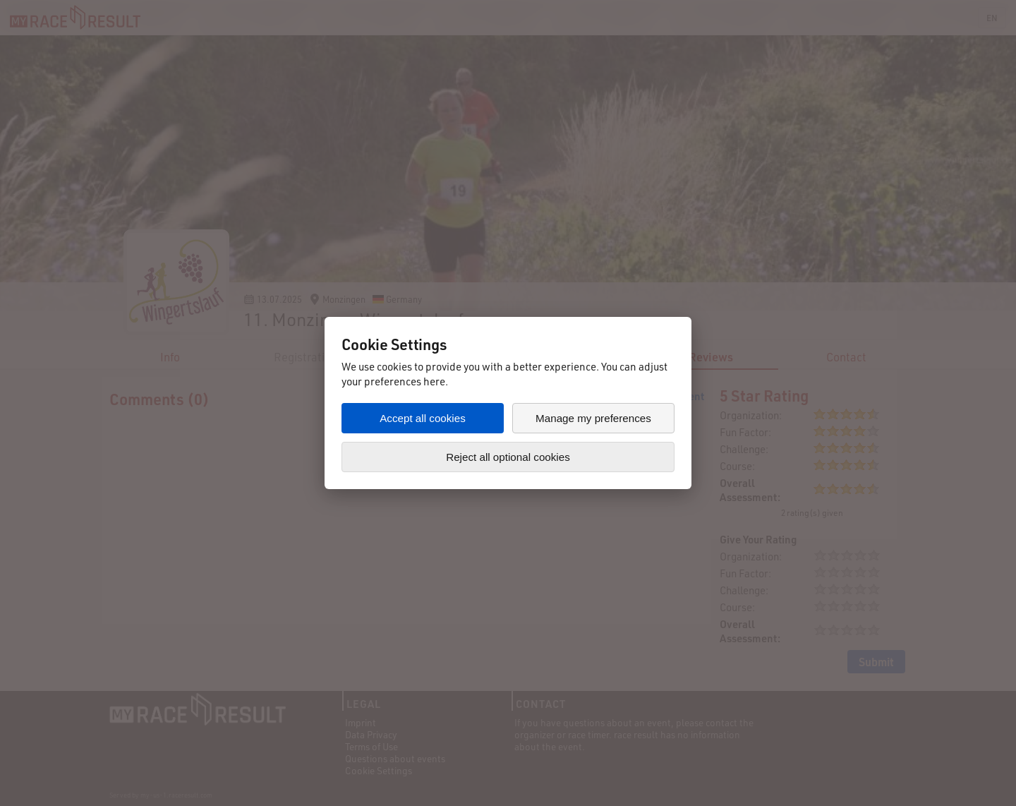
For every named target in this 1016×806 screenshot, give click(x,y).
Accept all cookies (423, 418)
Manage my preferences (593, 418)
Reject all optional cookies (508, 457)
